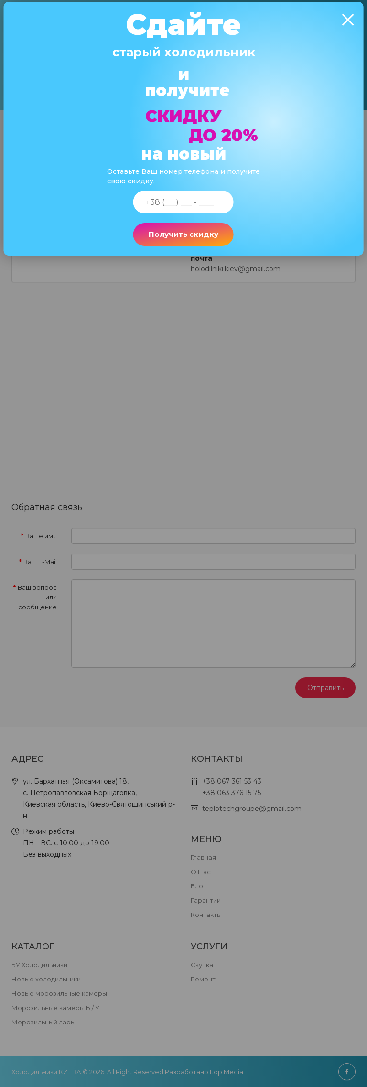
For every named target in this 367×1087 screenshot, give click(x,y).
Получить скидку (183, 241)
